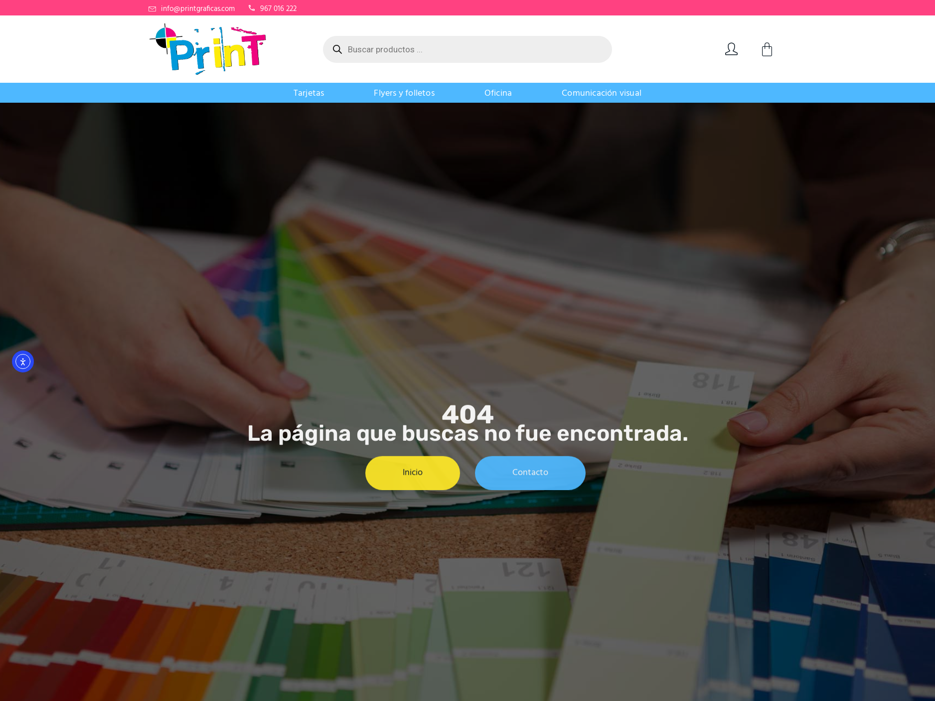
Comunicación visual (601, 93)
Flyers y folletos (404, 93)
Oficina (498, 93)
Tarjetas (309, 93)
